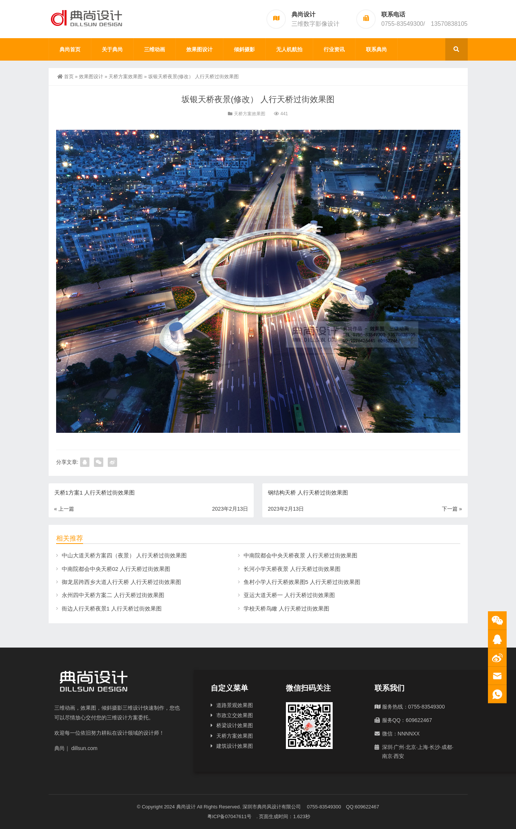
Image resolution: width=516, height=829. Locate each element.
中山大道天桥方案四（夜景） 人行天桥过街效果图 (124, 555)
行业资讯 (334, 49)
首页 (65, 76)
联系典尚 (376, 49)
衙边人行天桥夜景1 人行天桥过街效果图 (112, 608)
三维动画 (154, 49)
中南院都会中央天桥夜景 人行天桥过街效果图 (300, 555)
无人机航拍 (289, 49)
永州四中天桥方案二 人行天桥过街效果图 (113, 595)
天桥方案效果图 (126, 76)
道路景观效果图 (234, 705)
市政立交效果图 (234, 715)
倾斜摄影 (244, 49)
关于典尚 (112, 49)
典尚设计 (186, 807)
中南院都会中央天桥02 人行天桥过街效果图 (116, 569)
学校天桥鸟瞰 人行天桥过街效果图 (286, 608)
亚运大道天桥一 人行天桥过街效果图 (289, 595)
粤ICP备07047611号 (232, 816)
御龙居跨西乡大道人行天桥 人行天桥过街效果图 (121, 582)
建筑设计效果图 (234, 746)
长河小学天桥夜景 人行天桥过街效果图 (292, 569)
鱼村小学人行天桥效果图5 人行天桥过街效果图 (302, 582)
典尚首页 (69, 49)
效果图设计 (199, 49)
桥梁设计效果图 (234, 725)
